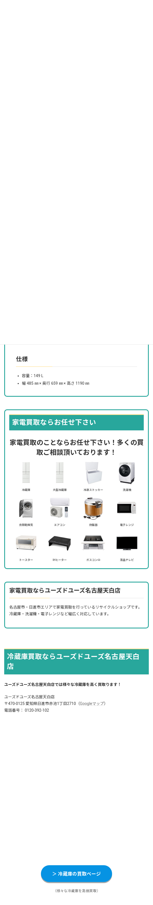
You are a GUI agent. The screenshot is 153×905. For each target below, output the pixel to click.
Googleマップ (92, 703)
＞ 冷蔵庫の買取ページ (76, 874)
